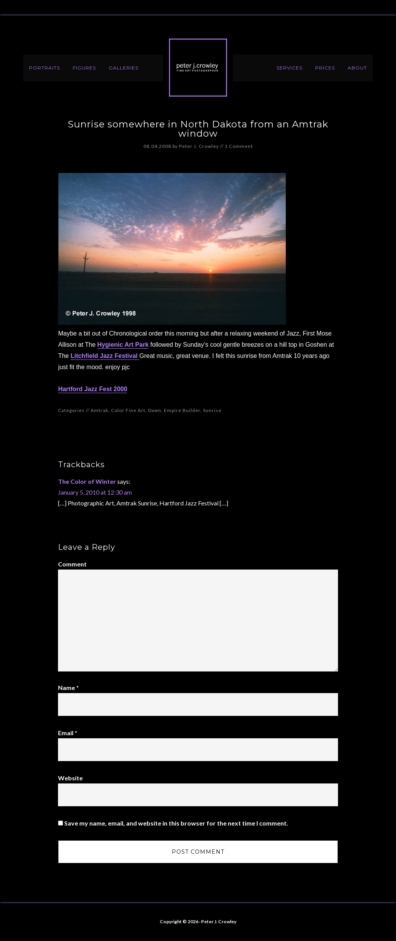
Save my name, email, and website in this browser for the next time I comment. (176, 823)
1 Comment (239, 146)
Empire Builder (182, 410)
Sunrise (212, 410)
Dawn (154, 410)
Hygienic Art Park (123, 344)
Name (68, 687)
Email (67, 732)
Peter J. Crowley (198, 68)
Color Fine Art (128, 410)
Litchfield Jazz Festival (104, 356)
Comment (72, 564)
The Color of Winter (87, 481)
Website (70, 778)
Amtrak (99, 410)
